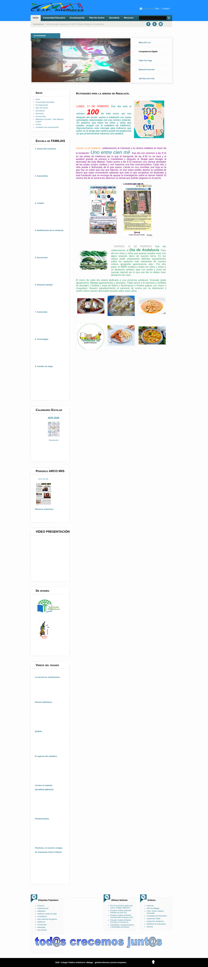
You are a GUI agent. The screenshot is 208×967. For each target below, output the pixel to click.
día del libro (42, 930)
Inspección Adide (153, 919)
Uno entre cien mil (110, 152)
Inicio (35, 18)
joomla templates (118, 962)
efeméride (41, 927)
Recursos (129, 18)
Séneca (150, 927)
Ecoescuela (41, 116)
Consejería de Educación (157, 916)
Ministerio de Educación (156, 924)
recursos (40, 906)
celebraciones (42, 908)
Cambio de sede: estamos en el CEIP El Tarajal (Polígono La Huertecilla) (74, 24)
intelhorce (41, 922)
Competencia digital (148, 51)
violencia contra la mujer (47, 914)
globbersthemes (102, 962)
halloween (41, 911)
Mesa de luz (145, 42)
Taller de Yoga (145, 60)
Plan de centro (96, 18)
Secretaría (114, 18)
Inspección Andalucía (155, 921)
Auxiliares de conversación (47, 127)
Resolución (54, 440)
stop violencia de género (47, 919)
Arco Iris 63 (43, 479)
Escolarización (77, 18)
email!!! (166, 8)
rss (157, 8)
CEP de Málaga (153, 908)
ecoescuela (42, 925)
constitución (42, 916)
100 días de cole (147, 78)
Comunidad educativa (54, 18)
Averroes (150, 906)
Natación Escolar (147, 69)
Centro (38, 124)
